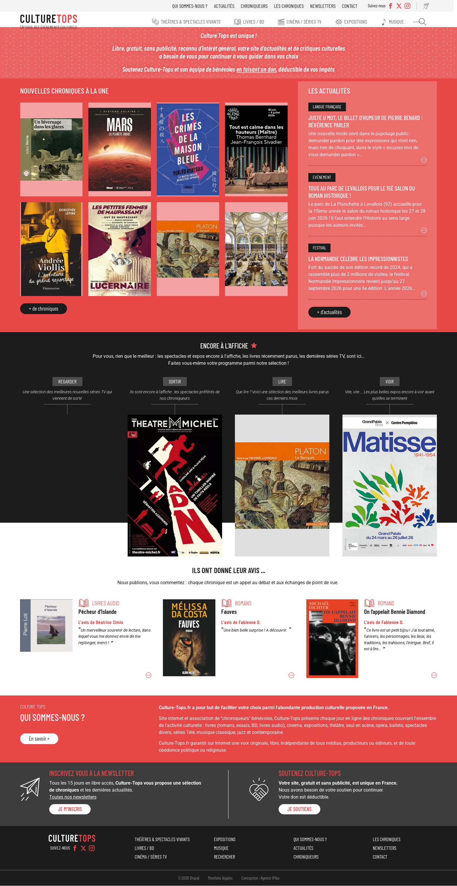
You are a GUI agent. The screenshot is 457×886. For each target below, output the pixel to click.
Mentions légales (220, 877)
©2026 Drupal (188, 877)
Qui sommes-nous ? (192, 6)
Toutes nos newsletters (77, 797)
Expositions (356, 21)
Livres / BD (252, 21)
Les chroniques (291, 6)
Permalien (88, 639)
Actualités (227, 6)
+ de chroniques (48, 309)
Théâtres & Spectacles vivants (189, 21)
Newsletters (325, 6)
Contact (352, 6)
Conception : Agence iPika (260, 877)
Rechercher (423, 22)
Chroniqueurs (256, 6)
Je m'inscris (74, 809)
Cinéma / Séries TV (304, 21)
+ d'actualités (327, 317)
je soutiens (299, 809)
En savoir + (43, 739)
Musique (398, 21)
